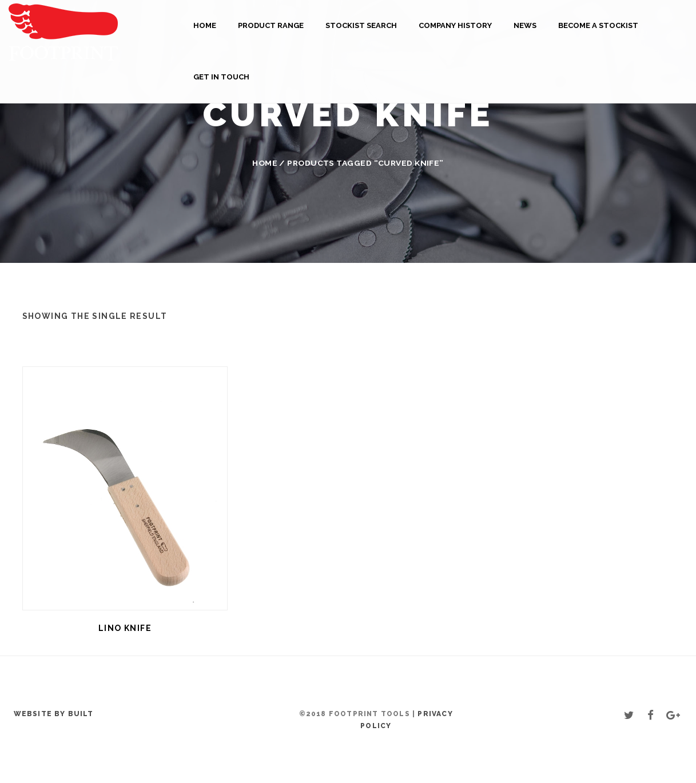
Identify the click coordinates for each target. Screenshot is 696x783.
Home (204, 25)
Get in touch (221, 77)
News (525, 25)
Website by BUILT (54, 714)
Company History (455, 25)
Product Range (271, 25)
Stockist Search (361, 25)
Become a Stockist (598, 25)
